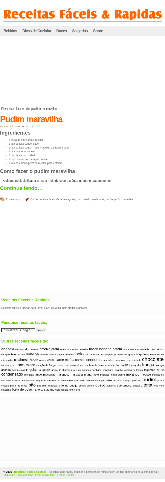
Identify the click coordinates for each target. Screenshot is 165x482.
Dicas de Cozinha (36, 31)
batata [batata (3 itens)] (117, 349)
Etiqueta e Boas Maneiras (18, 474)
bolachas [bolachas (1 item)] (69, 354)
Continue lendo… (21, 188)
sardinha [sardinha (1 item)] (111, 385)
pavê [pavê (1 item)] (81, 380)
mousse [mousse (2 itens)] (146, 374)
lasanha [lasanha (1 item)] (119, 370)
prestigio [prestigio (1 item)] (127, 380)
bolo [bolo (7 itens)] (79, 353)
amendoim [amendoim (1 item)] (65, 349)
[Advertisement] (82, 71)
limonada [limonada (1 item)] (29, 374)
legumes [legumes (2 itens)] (149, 369)
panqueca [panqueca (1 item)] (40, 380)
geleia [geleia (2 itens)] (46, 369)
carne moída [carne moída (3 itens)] (65, 360)
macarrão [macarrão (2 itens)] (49, 374)
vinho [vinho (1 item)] (72, 389)
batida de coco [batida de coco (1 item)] (147, 349)
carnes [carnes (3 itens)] (80, 360)
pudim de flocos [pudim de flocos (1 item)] (18, 385)
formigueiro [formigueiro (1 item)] (135, 365)
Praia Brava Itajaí (45, 474)
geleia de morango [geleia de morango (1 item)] (81, 370)
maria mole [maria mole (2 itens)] (91, 374)
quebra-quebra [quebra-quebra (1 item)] (86, 385)
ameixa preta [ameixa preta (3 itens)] (49, 349)
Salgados (80, 31)
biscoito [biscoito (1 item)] (21, 354)
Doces (61, 31)
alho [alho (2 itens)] (27, 349)
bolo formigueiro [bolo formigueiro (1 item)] (126, 354)
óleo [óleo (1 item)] (78, 389)
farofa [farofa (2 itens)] (120, 365)
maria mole (98, 199)
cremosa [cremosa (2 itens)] (70, 365)
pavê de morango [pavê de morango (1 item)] (95, 380)
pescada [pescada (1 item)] (117, 380)
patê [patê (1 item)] (76, 380)
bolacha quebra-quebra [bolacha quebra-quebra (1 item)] (52, 354)
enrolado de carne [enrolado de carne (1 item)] (94, 365)
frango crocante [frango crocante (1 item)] (20, 370)
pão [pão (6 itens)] (32, 385)
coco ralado (83, 199)
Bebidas (10, 31)
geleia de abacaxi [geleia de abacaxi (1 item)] (61, 370)
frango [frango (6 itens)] (148, 364)
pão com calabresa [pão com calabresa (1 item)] (47, 385)
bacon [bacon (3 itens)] (93, 349)
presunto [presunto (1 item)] (136, 380)
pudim (109, 199)
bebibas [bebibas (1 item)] (160, 349)
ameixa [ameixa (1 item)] (34, 349)
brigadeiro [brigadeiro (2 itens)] (142, 354)
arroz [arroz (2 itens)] (75, 349)
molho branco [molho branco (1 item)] (118, 374)
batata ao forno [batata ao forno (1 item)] (130, 349)
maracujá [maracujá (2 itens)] (77, 374)
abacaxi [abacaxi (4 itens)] (7, 349)
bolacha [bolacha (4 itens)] (32, 354)
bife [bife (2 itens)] (13, 354)
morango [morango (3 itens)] (132, 374)
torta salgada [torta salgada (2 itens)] (45, 389)
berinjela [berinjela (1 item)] (5, 354)
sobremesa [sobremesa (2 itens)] (124, 385)
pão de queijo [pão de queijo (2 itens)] (68, 385)
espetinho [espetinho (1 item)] (110, 365)
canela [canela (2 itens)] (34, 360)
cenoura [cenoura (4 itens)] (92, 360)
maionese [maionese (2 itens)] (63, 374)
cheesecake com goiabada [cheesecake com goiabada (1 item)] (127, 360)
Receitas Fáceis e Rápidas (30, 471)
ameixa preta (67, 199)
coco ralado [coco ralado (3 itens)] (26, 365)
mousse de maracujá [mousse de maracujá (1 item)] (23, 380)
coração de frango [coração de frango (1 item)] (45, 365)
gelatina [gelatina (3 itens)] (35, 369)
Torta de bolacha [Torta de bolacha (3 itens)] (24, 389)
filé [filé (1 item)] (126, 365)
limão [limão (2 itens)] (38, 374)
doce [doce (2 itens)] (80, 365)
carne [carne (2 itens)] (51, 360)
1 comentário (13, 199)
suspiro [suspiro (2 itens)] (137, 385)
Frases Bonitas (66, 474)
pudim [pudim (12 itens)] (149, 379)
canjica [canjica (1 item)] (42, 360)
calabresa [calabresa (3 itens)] (21, 360)
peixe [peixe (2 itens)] (108, 380)
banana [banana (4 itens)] (105, 349)
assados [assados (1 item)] (83, 349)
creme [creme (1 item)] (60, 365)
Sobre (98, 31)
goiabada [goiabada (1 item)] (96, 370)
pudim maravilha (123, 199)
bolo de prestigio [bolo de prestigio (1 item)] (108, 354)
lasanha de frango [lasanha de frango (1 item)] (133, 370)
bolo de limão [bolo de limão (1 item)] (92, 354)
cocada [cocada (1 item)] (5, 365)
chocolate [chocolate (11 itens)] (153, 359)
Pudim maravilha (31, 119)
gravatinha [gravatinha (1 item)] (108, 370)
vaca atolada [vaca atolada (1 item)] (61, 389)
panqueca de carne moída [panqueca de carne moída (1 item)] (59, 380)
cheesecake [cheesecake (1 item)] (107, 360)
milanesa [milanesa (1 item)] (104, 374)
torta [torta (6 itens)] (148, 385)
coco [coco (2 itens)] (13, 365)
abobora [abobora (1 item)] (19, 349)
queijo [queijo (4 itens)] (100, 385)
